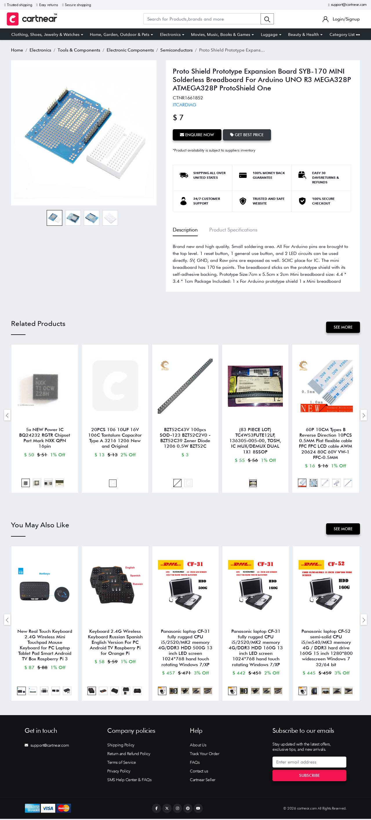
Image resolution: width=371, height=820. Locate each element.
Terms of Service (121, 763)
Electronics (170, 34)
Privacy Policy (118, 772)
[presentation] (7, 415)
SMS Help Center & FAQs (129, 780)
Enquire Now (197, 134)
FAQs (194, 763)
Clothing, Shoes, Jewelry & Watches (45, 34)
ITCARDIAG (184, 104)
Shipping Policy (120, 746)
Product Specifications (233, 229)
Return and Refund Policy (128, 754)
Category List (345, 34)
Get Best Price (247, 134)
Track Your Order (204, 754)
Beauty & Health (303, 34)
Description (185, 229)
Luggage (269, 34)
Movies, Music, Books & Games (220, 34)
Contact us (199, 772)
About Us (198, 746)
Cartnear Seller (202, 780)
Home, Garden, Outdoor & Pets (119, 34)
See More (343, 327)
